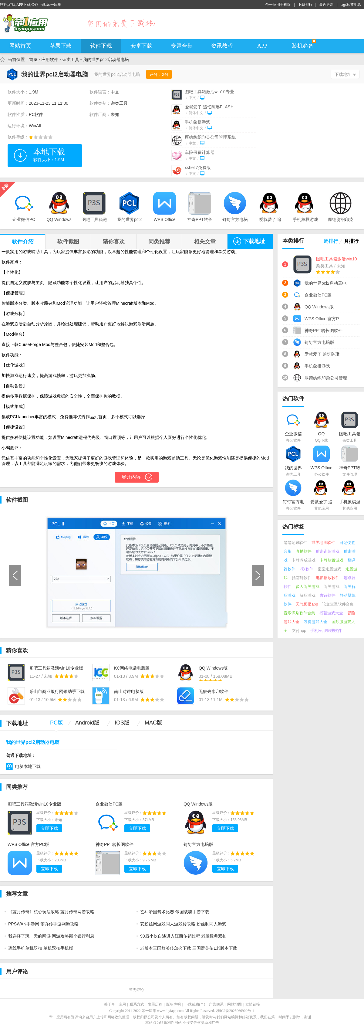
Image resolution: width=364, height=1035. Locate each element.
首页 (33, 59)
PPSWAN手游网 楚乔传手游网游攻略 (43, 923)
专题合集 (182, 46)
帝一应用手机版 (278, 4)
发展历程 (155, 1004)
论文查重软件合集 (338, 604)
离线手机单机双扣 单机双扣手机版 (40, 948)
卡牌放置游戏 (331, 560)
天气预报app (307, 604)
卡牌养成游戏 (303, 560)
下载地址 (343, 74)
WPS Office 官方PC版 (28, 844)
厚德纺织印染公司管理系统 (210, 137)
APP (262, 46)
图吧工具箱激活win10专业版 (34, 804)
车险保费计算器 (199, 152)
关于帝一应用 (115, 1004)
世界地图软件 (323, 542)
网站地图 (234, 1004)
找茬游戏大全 (331, 613)
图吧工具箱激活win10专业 (209, 91)
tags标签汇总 (351, 4)
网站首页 (20, 46)
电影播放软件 (327, 577)
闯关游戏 (331, 586)
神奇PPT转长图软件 (114, 844)
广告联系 (216, 1004)
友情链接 (252, 1004)
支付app (299, 630)
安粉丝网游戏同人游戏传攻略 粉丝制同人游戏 (183, 923)
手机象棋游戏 (197, 122)
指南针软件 (302, 577)
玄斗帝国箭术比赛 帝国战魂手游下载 (174, 911)
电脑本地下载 (28, 766)
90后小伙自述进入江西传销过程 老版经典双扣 (183, 936)
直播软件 (304, 551)
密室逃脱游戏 (329, 569)
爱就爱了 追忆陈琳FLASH (209, 106)
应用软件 (49, 59)
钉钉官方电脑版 (198, 844)
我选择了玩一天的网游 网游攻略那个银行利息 (51, 936)
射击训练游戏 (327, 551)
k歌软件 (307, 569)
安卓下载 (141, 46)
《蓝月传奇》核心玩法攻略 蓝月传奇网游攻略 (51, 911)
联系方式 (137, 1004)
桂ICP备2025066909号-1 (235, 1011)
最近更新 (326, 4)
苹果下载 (61, 46)
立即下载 (49, 828)
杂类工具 (70, 59)
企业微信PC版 (109, 804)
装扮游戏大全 (315, 621)
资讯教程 (222, 46)
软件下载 (101, 46)
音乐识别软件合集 (299, 613)
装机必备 (303, 46)
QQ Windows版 (198, 804)
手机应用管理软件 (326, 630)
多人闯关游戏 (307, 586)
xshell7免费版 (198, 167)
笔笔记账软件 (295, 542)
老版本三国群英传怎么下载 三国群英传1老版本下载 (188, 948)
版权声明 (173, 1004)
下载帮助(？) (194, 1004)
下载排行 (305, 4)
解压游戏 (307, 595)
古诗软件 (327, 595)
